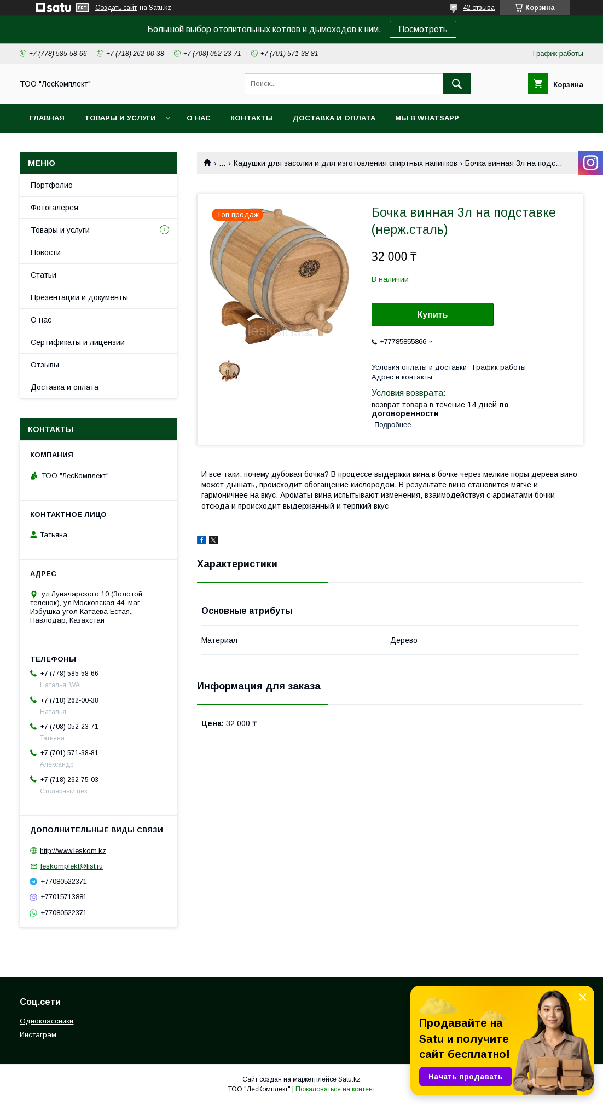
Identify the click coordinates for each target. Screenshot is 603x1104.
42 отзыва (479, 8)
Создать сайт (116, 8)
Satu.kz (349, 1079)
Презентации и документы (79, 297)
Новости (46, 252)
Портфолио (52, 185)
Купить (433, 314)
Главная (47, 118)
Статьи (43, 275)
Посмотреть (423, 29)
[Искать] (457, 83)
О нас (199, 118)
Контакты (251, 118)
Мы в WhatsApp (427, 118)
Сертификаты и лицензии (78, 342)
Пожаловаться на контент (335, 1089)
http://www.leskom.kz (73, 850)
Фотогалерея (54, 207)
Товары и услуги (120, 118)
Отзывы (45, 364)
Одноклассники (46, 1021)
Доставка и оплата (334, 118)
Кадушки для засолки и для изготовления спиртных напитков (345, 163)
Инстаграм (38, 1035)
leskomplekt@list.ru (71, 866)
